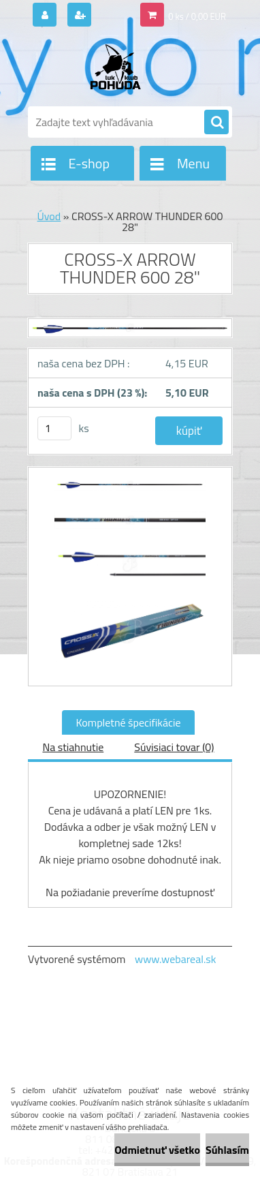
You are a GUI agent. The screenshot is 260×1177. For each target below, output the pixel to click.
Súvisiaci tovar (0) (174, 747)
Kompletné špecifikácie (128, 722)
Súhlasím (227, 1150)
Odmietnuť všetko (157, 1150)
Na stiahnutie (72, 747)
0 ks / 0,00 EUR (197, 16)
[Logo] (121, 67)
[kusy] (54, 428)
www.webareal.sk (175, 959)
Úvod (49, 216)
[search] (216, 123)
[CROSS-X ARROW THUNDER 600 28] (130, 491)
